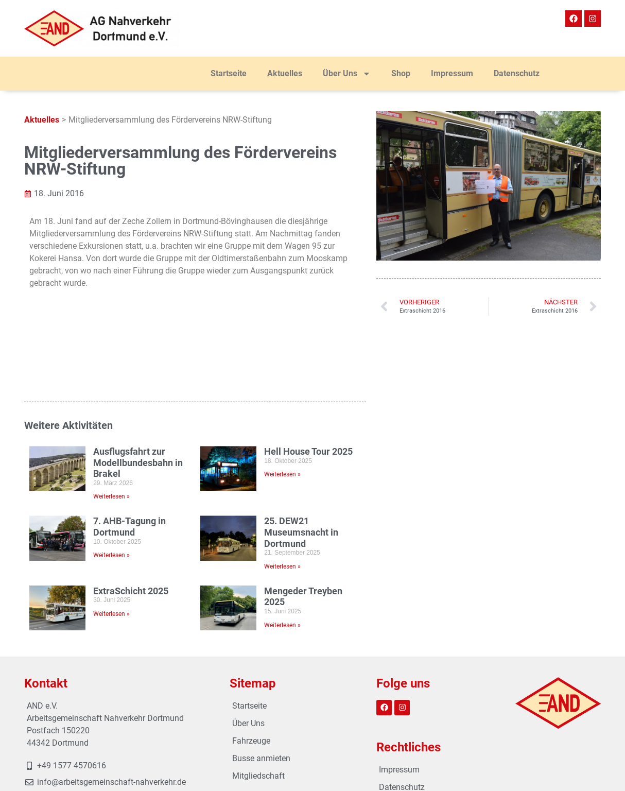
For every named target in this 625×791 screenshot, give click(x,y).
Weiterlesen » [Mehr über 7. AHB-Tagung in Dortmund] (111, 484)
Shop (400, 73)
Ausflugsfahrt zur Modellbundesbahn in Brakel (138, 391)
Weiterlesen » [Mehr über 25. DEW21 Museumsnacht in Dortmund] (282, 495)
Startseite (229, 73)
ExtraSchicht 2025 (130, 519)
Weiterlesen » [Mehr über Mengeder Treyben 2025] (282, 554)
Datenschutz (517, 73)
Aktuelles (284, 73)
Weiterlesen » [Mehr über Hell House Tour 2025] (282, 403)
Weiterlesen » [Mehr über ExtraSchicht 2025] (111, 542)
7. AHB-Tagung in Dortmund (129, 456)
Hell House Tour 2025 (308, 380)
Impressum (452, 73)
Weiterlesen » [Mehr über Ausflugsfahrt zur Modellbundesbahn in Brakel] (111, 425)
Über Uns (347, 73)
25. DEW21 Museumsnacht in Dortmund (301, 461)
